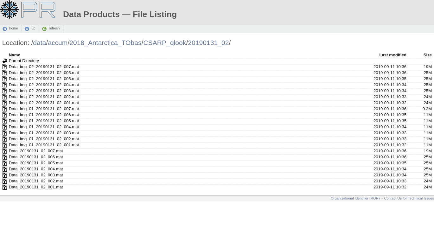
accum (57, 42)
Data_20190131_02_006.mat (36, 157)
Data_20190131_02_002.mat (36, 181)
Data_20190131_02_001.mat (36, 187)
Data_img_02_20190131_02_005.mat (44, 78)
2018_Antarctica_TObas (105, 42)
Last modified (392, 55)
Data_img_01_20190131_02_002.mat (44, 138)
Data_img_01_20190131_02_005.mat (44, 120)
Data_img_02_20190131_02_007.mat (44, 66)
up (33, 28)
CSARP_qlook (164, 42)
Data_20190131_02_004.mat (36, 169)
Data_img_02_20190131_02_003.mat (44, 90)
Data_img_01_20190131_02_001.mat (44, 144)
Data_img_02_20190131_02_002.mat (44, 96)
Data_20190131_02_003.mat (36, 175)
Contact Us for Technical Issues (409, 198)
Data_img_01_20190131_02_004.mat (44, 126)
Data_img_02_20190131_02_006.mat (44, 72)
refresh (54, 28)
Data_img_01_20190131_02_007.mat (44, 108)
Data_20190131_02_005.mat (36, 163)
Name (14, 55)
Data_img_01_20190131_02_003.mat (44, 132)
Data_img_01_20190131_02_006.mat (44, 114)
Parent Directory (24, 60)
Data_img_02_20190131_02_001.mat (44, 102)
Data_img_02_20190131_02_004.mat (44, 84)
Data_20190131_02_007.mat (36, 151)
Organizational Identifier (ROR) (355, 198)
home (13, 28)
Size (428, 55)
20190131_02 (208, 42)
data (39, 42)
